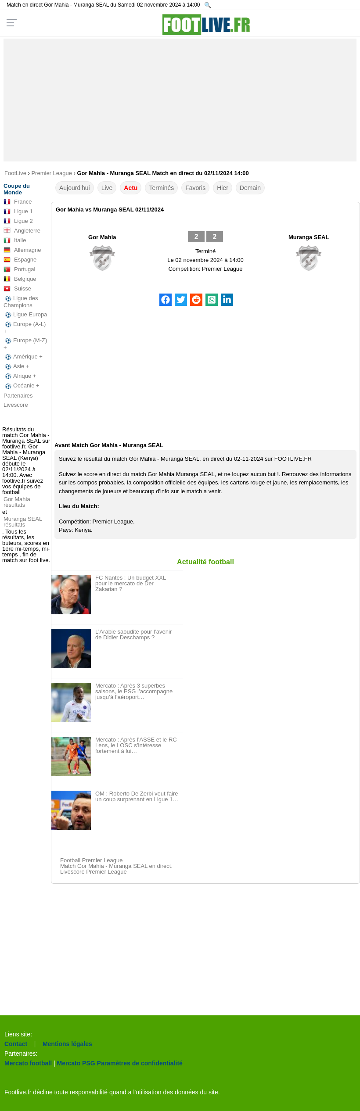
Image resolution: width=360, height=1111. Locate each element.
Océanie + (22, 385)
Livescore (16, 404)
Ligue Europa (25, 314)
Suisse (17, 288)
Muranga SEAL (308, 237)
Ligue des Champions (21, 301)
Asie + (16, 366)
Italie (15, 240)
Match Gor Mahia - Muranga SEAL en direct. (116, 866)
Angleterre (22, 230)
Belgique (20, 279)
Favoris (195, 187)
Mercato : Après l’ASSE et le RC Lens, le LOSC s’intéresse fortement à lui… (136, 745)
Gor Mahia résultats (17, 502)
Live (107, 187)
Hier (222, 187)
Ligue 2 (18, 221)
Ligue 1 (18, 211)
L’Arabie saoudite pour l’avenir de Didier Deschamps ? (133, 634)
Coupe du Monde (17, 189)
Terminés (161, 187)
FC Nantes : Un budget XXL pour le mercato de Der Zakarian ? (130, 583)
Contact (15, 1043)
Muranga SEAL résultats (23, 522)
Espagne (20, 259)
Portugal (19, 269)
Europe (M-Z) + (25, 344)
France (18, 201)
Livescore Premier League (93, 871)
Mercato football (28, 1063)
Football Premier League (91, 860)
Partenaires (18, 395)
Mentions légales (67, 1043)
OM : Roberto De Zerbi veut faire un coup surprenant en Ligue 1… (136, 796)
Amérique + (23, 356)
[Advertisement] (180, 100)
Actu (130, 187)
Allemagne (22, 250)
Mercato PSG (76, 1063)
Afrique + (20, 376)
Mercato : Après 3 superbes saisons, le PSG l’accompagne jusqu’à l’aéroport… (134, 691)
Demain (250, 187)
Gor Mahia (102, 237)
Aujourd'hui (74, 187)
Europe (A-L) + (25, 327)
